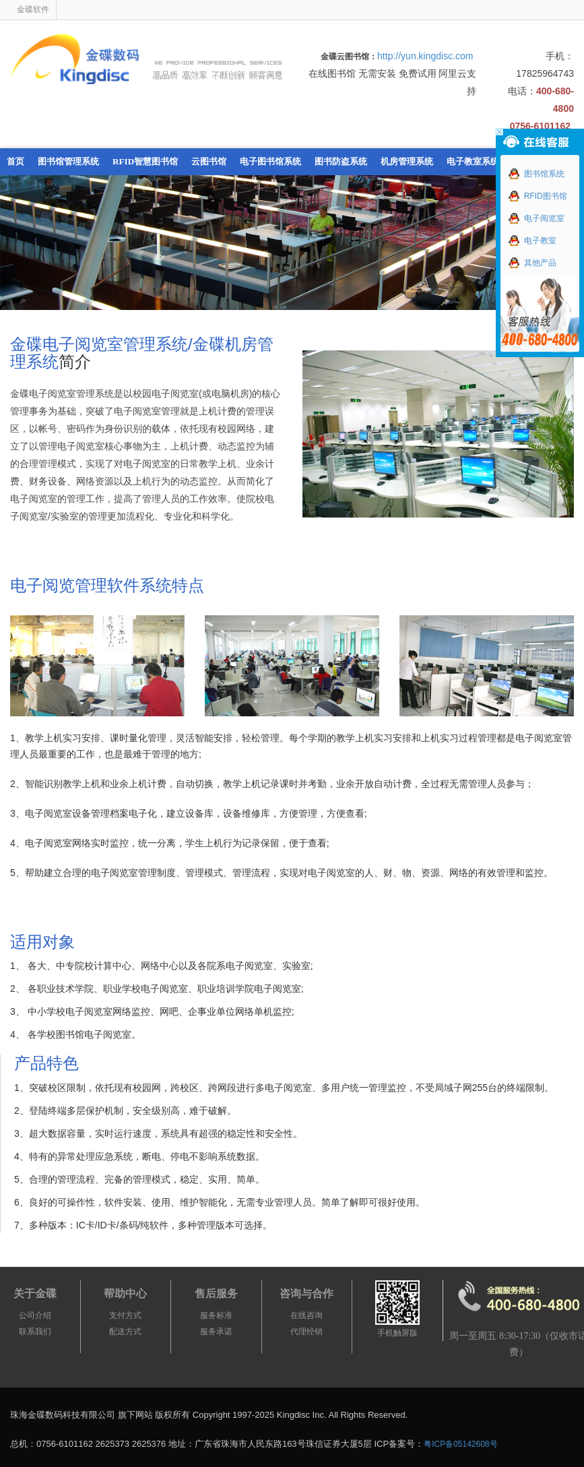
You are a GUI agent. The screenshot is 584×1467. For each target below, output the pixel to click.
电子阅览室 (536, 218)
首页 (15, 161)
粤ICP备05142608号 (460, 1444)
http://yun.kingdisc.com (425, 56)
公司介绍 (35, 1315)
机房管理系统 (407, 161)
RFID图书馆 (538, 196)
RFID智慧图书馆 (145, 161)
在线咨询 (306, 1315)
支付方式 (125, 1315)
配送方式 (125, 1331)
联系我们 (35, 1331)
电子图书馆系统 (270, 161)
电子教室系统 (473, 161)
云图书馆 (208, 161)
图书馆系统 (536, 174)
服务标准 (216, 1315)
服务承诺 (216, 1331)
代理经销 (306, 1331)
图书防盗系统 (341, 161)
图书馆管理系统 (68, 161)
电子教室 (532, 240)
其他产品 (532, 263)
